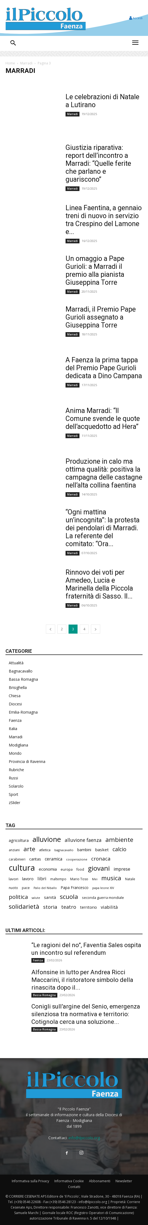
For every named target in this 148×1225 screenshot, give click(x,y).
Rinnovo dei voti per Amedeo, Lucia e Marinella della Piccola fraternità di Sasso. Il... (99, 584)
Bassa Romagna (23, 679)
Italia (13, 728)
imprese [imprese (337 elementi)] (122, 869)
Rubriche (16, 769)
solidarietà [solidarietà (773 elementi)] (24, 906)
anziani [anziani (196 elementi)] (14, 850)
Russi (13, 777)
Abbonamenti (99, 1181)
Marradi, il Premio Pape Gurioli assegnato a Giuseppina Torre (101, 317)
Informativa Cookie (69, 1181)
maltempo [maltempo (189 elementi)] (58, 879)
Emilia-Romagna (23, 712)
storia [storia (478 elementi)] (50, 907)
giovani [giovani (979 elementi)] (99, 868)
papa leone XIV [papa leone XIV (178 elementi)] (103, 888)
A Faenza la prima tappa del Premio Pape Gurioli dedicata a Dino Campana (104, 368)
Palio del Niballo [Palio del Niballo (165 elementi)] (45, 888)
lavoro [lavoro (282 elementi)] (28, 878)
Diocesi (15, 703)
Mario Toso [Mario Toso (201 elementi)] (79, 879)
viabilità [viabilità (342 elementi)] (109, 907)
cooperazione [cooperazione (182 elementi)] (76, 859)
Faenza (15, 720)
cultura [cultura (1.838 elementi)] (22, 868)
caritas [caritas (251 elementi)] (35, 859)
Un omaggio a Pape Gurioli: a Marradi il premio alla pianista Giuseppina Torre (95, 270)
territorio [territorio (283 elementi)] (88, 907)
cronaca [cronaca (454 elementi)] (101, 858)
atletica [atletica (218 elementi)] (45, 849)
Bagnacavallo (20, 671)
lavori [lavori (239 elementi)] (13, 878)
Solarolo (16, 786)
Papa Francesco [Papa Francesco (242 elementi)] (74, 887)
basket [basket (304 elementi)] (102, 849)
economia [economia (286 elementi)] (48, 869)
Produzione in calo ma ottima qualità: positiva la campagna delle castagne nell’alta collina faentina (104, 473)
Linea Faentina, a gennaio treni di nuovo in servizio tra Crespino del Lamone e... (104, 220)
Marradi (26, 63)
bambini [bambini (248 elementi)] (84, 849)
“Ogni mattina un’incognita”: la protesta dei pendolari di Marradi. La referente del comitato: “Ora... (103, 528)
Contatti (74, 1186)
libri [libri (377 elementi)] (41, 878)
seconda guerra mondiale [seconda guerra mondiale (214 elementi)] (103, 897)
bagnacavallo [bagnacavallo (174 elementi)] (63, 850)
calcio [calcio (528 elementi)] (119, 849)
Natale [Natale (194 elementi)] (130, 879)
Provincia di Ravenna (27, 761)
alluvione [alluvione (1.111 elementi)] (46, 839)
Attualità (16, 662)
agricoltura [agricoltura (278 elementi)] (19, 840)
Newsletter (124, 1181)
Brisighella (18, 687)
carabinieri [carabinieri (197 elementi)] (17, 859)
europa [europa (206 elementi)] (67, 869)
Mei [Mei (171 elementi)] (94, 879)
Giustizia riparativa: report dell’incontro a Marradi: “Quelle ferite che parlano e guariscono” (98, 163)
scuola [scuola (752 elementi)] (69, 896)
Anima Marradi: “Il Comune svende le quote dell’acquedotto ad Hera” (103, 419)
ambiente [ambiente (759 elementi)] (119, 839)
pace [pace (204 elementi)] (26, 887)
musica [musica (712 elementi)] (111, 878)
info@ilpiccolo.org (84, 1137)
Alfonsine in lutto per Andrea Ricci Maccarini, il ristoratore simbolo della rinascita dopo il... (82, 980)
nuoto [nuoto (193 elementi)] (13, 887)
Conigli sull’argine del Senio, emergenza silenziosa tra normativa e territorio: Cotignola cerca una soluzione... (85, 1014)
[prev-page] (50, 629)
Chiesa (14, 695)
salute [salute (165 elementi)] (36, 898)
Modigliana (18, 745)
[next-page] (95, 629)
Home (10, 63)
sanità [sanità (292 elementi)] (50, 897)
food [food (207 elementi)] (80, 869)
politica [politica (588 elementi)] (18, 897)
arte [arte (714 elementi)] (29, 849)
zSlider (14, 802)
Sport (13, 794)
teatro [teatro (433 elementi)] (68, 907)
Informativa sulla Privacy (30, 1181)
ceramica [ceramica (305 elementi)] (53, 859)
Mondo (15, 753)
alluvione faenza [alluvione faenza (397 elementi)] (83, 840)
